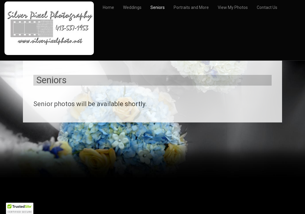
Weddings (132, 7)
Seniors (157, 7)
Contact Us (267, 7)
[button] (19, 208)
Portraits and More (191, 7)
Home (108, 7)
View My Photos (233, 7)
